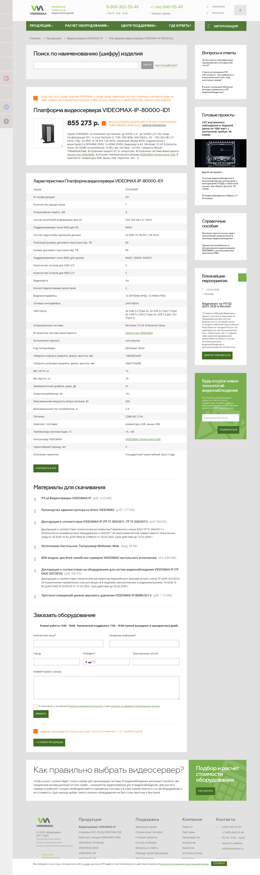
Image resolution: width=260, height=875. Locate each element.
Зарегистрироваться (217, 355)
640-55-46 (166, 7)
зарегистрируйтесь (154, 125)
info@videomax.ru (233, 848)
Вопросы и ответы (219, 52)
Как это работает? (166, 65)
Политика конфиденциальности (49, 842)
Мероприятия (144, 858)
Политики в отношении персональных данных (183, 863)
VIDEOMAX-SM (87, 858)
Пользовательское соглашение (48, 839)
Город (37, 653)
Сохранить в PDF (46, 468)
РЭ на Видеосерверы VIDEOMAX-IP (66, 498)
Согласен (219, 864)
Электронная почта (145, 653)
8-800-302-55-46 (122, 7)
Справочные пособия (214, 223)
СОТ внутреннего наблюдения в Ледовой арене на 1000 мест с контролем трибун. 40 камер (217, 128)
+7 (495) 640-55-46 (233, 832)
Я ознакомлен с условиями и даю (99, 706)
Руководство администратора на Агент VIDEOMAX (77, 510)
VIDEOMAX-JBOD (89, 848)
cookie (86, 863)
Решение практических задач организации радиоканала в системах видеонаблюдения (218, 236)
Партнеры (188, 832)
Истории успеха (192, 853)
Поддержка (147, 819)
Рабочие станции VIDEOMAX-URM (100, 837)
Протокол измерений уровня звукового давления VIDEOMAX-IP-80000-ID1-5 (96, 595)
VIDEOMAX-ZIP (87, 853)
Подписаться (228, 430)
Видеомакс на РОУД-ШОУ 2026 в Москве (217, 305)
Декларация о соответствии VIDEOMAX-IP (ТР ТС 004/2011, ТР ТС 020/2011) (94, 522)
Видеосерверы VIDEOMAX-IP (97, 827)
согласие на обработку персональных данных (135, 706)
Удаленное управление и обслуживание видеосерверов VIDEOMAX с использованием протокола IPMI (218, 249)
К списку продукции (49, 742)
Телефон (88, 653)
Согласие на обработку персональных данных (54, 845)
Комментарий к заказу (47, 671)
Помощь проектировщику (152, 853)
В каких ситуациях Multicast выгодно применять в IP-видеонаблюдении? (217, 89)
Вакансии (188, 848)
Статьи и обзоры (146, 842)
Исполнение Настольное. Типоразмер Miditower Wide (80, 546)
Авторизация (223, 26)
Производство (191, 837)
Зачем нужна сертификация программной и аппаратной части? (217, 62)
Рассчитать (205, 791)
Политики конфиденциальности (85, 706)
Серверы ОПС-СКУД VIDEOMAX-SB (100, 832)
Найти (147, 65)
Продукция (90, 819)
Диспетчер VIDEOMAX (80, 154)
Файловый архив (146, 827)
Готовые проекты (218, 115)
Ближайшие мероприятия (214, 278)
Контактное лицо (44, 635)
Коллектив (188, 842)
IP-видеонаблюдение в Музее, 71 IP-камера (220, 197)
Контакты (218, 12)
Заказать (41, 714)
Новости (187, 827)
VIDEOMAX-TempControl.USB (157, 154)
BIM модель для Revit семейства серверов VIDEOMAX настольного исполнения (99, 558)
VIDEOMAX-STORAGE (91, 842)
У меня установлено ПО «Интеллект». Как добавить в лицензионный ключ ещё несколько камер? (218, 76)
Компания (218, 6)
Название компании (122, 635)
